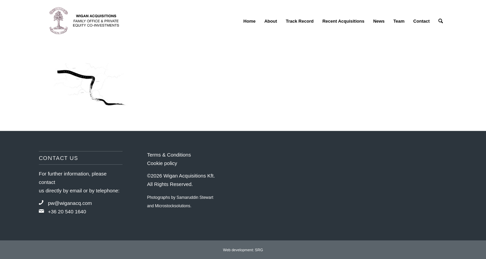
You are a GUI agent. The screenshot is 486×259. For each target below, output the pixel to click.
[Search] (440, 21)
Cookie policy (162, 163)
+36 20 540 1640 (67, 211)
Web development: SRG (243, 250)
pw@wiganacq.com (70, 203)
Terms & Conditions (169, 155)
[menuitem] (249, 21)
